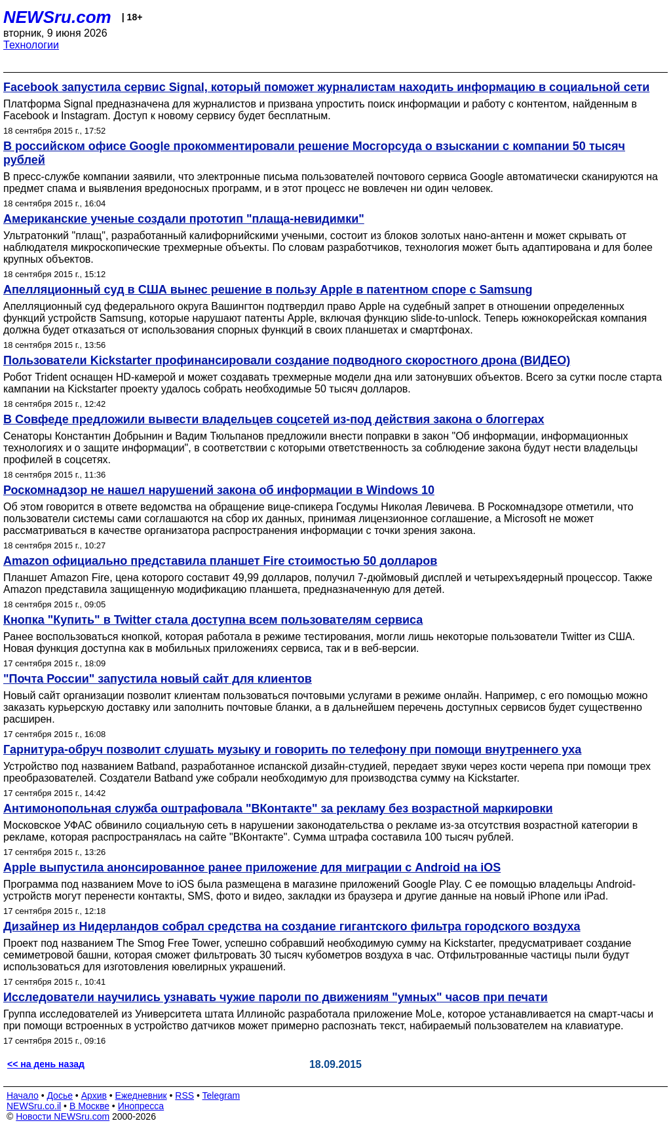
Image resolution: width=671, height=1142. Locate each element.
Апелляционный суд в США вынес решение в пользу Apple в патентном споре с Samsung (268, 289)
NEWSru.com (57, 17)
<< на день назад (46, 1064)
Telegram (221, 1095)
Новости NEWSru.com (62, 1116)
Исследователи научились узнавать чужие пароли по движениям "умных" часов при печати (275, 997)
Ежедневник (141, 1095)
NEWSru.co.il (34, 1106)
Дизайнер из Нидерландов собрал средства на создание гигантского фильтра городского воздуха (292, 926)
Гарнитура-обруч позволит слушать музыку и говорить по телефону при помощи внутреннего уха (292, 749)
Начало (23, 1095)
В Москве (89, 1106)
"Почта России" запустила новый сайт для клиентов (157, 678)
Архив (94, 1095)
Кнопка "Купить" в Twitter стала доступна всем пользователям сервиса (213, 619)
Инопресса (141, 1106)
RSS (184, 1095)
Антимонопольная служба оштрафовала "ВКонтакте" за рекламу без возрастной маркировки (278, 808)
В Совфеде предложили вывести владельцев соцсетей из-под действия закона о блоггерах (273, 419)
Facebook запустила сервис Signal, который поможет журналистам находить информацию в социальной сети (326, 87)
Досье (60, 1095)
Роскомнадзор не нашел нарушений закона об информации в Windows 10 (218, 490)
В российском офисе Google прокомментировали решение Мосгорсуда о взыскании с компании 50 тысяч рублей (314, 153)
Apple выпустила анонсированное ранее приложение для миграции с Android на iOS (252, 867)
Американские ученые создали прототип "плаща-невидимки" (183, 218)
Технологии (31, 44)
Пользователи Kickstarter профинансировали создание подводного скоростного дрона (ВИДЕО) (286, 360)
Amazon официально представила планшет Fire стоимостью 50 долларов (220, 560)
